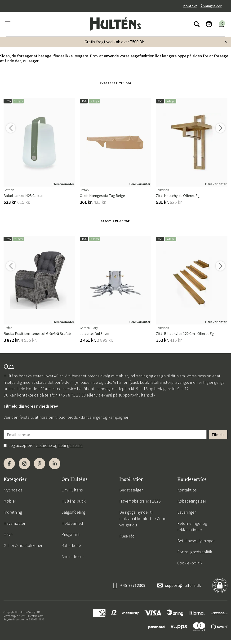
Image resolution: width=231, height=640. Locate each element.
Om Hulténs (72, 490)
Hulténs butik (74, 501)
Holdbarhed (72, 523)
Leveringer (186, 512)
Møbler (10, 501)
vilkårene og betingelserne (59, 445)
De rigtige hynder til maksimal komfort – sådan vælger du (142, 518)
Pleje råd (127, 536)
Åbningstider (211, 6)
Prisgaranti (71, 534)
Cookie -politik (189, 563)
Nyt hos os (13, 490)
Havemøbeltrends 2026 (140, 501)
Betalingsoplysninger (196, 540)
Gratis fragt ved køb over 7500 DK (114, 41)
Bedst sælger (131, 490)
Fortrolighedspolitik (194, 552)
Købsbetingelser (191, 501)
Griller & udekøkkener (23, 545)
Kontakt (190, 6)
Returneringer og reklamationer (192, 526)
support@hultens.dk (136, 395)
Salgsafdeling (73, 512)
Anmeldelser (73, 556)
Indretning (13, 512)
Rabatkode (71, 545)
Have (8, 534)
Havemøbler (14, 523)
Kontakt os (187, 490)
